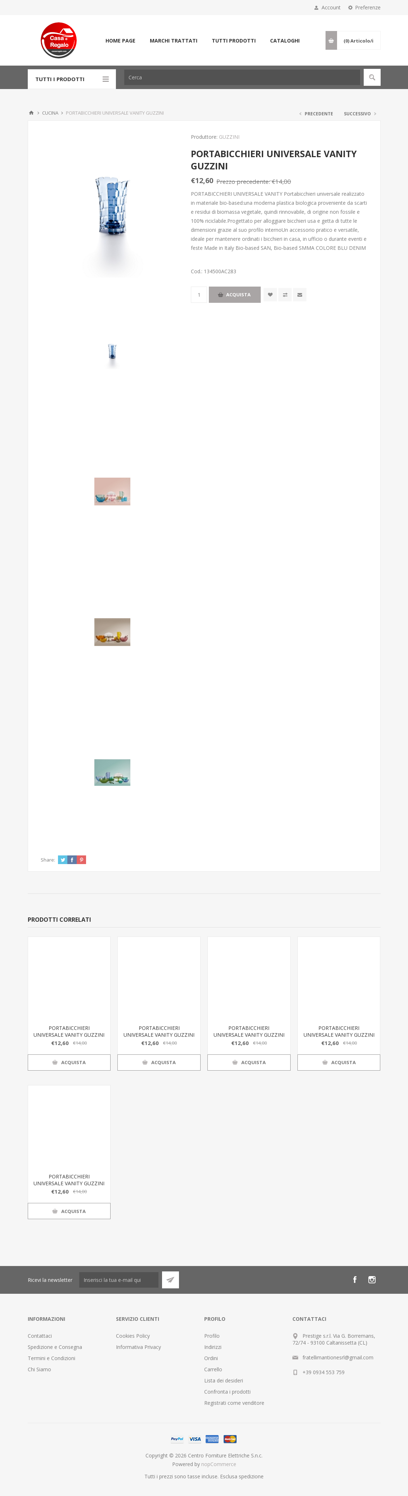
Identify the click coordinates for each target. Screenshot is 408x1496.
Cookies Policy (133, 1335)
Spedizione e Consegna (55, 1347)
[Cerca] (242, 77)
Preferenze (368, 7)
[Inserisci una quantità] (199, 295)
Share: (48, 860)
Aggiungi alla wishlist (270, 294)
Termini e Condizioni (51, 1358)
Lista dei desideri (223, 1380)
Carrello (213, 1369)
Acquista (238, 294)
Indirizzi (212, 1347)
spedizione (251, 1476)
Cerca (372, 77)
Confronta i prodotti (227, 1391)
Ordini (211, 1358)
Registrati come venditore (234, 1402)
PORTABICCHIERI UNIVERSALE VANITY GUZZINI (68, 1031)
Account (331, 7)
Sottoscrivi (170, 1279)
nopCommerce (218, 1464)
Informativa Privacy (138, 1347)
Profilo (212, 1335)
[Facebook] (354, 1279)
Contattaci (40, 1335)
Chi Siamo (39, 1369)
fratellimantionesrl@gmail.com (337, 1357)
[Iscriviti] (118, 1280)
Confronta (285, 294)
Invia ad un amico (299, 294)
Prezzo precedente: (243, 181)
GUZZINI (229, 136)
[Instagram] (372, 1279)
